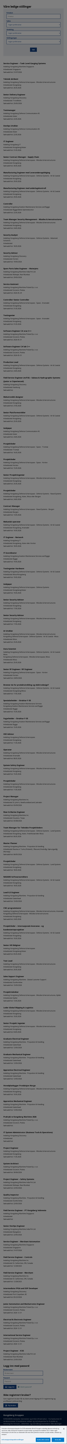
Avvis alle (58, 1441)
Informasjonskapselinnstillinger (13, 1441)
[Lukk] (64, 1430)
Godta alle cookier (43, 1441)
